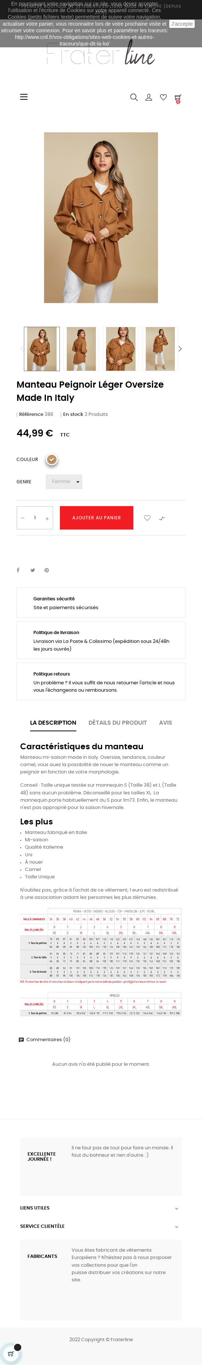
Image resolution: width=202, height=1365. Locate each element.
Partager (22, 571)
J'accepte (182, 24)
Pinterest (49, 571)
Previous (22, 348)
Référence (31, 414)
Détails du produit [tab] (118, 723)
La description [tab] (53, 723)
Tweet (36, 571)
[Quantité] (35, 518)
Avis (165, 723)
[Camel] (52, 459)
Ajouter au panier (96, 518)
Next (180, 348)
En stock (73, 414)
